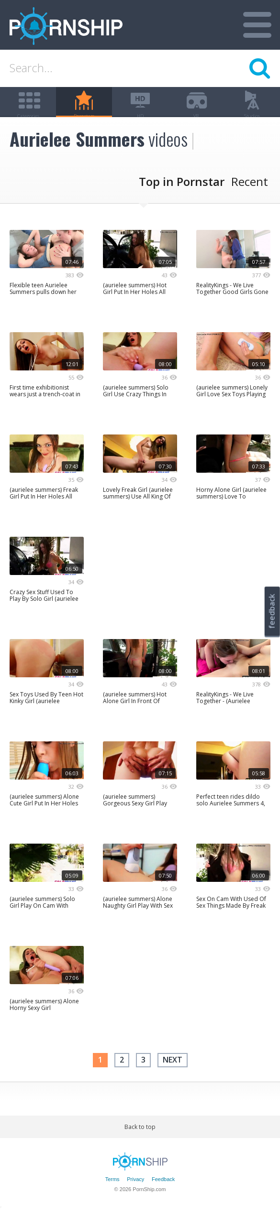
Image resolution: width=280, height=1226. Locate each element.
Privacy (135, 1194)
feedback (272, 611)
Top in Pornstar (181, 196)
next (172, 1074)
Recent (249, 196)
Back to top (140, 1141)
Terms (112, 1194)
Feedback (163, 1194)
